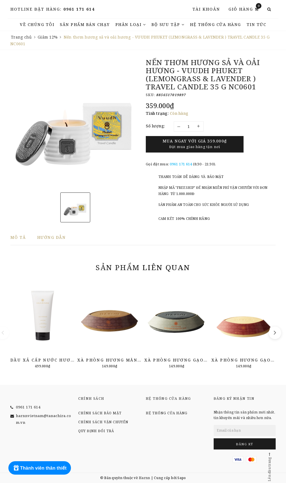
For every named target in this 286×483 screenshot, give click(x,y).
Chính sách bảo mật (99, 413)
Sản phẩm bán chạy (85, 24)
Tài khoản (206, 9)
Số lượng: (155, 126)
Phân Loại (130, 24)
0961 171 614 (79, 9)
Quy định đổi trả (96, 431)
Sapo (181, 477)
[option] (75, 123)
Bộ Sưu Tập (167, 24)
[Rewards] (39, 468)
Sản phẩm (143, 267)
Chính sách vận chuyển (103, 422)
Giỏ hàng (244, 9)
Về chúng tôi (37, 24)
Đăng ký (244, 444)
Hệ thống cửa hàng (215, 24)
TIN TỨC (256, 24)
